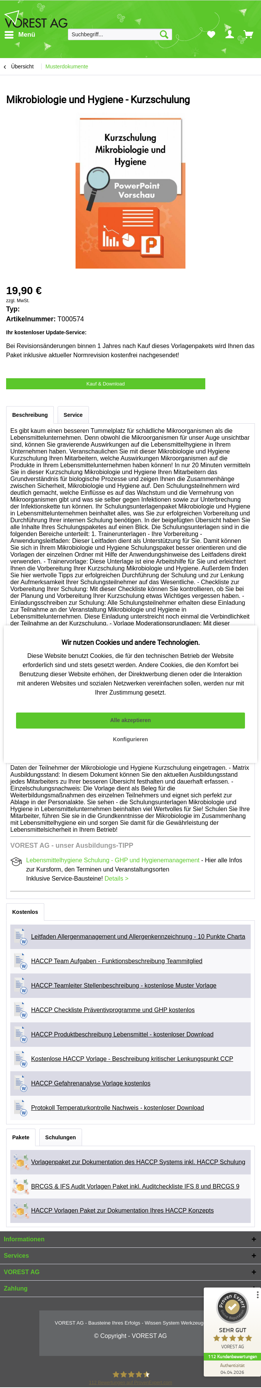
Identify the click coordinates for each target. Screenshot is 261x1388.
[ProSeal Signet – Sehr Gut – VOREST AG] (232, 1322)
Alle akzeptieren (130, 720)
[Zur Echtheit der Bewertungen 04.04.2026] (232, 1368)
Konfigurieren (130, 739)
